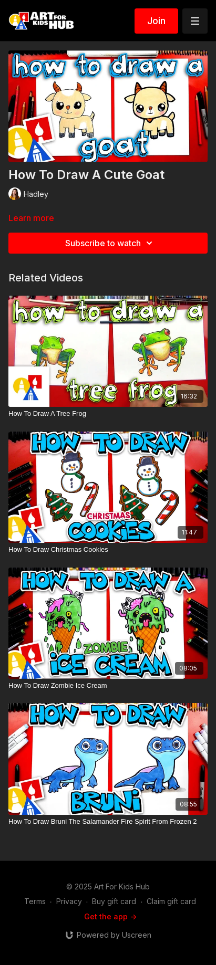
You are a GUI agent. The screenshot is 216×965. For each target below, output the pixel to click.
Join (156, 20)
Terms (35, 901)
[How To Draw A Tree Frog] (108, 413)
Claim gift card (171, 901)
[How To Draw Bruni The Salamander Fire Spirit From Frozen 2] (108, 821)
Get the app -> (110, 916)
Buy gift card (114, 901)
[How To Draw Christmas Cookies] (108, 549)
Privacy (69, 901)
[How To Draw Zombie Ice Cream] (108, 685)
